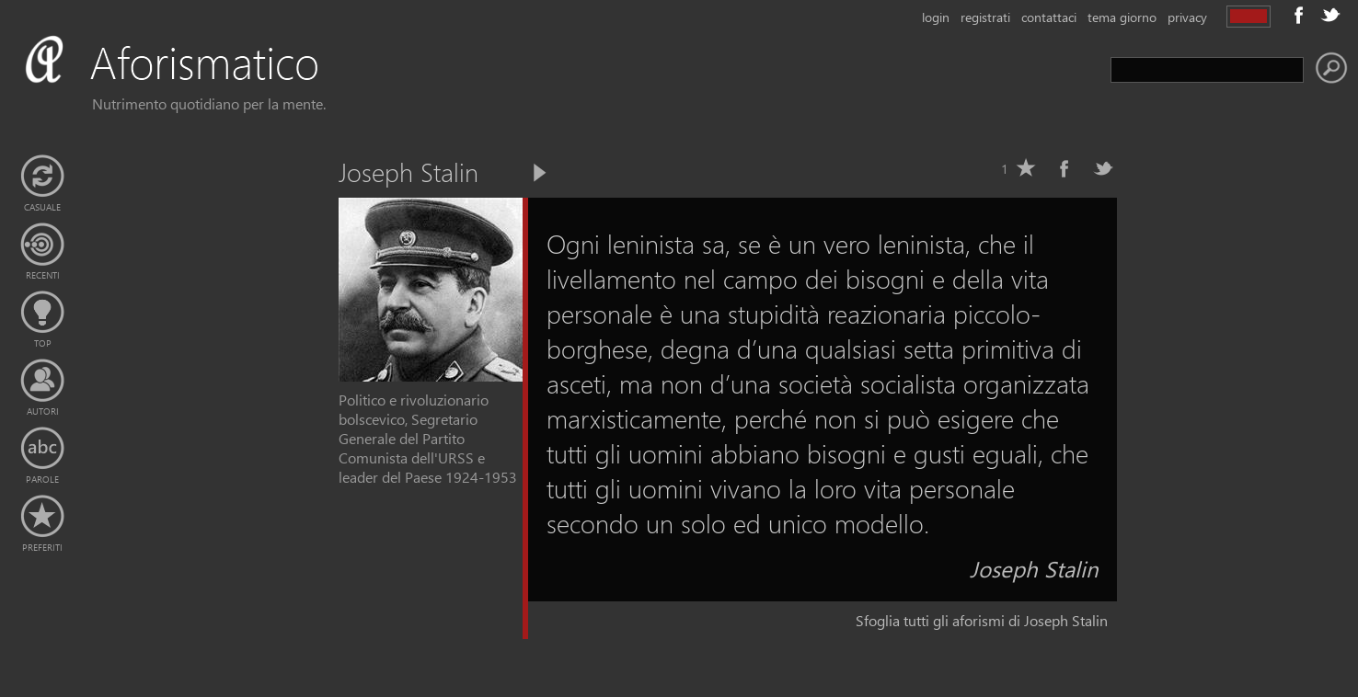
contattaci (1048, 17)
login (935, 17)
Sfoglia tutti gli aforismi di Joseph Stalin (982, 620)
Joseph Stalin (1034, 568)
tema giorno (1122, 17)
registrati (985, 17)
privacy (1187, 17)
